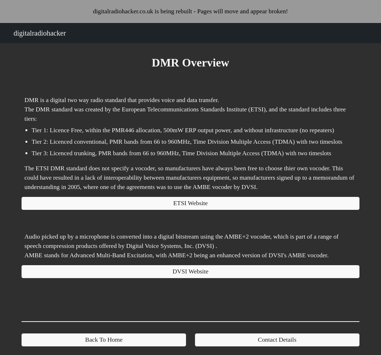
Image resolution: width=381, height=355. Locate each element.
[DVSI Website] (190, 272)
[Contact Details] (277, 340)
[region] (190, 11)
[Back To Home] (104, 340)
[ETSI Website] (190, 203)
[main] (190, 62)
